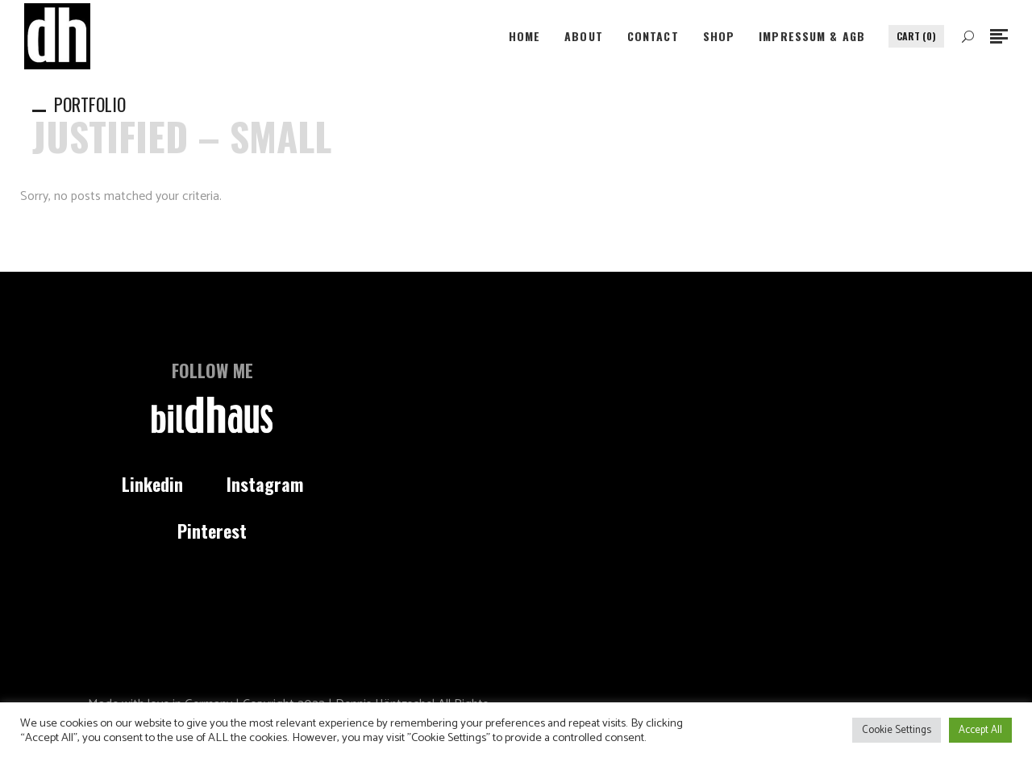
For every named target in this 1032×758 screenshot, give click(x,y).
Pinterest (212, 531)
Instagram (265, 484)
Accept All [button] (980, 730)
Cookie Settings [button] (896, 730)
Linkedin (152, 484)
